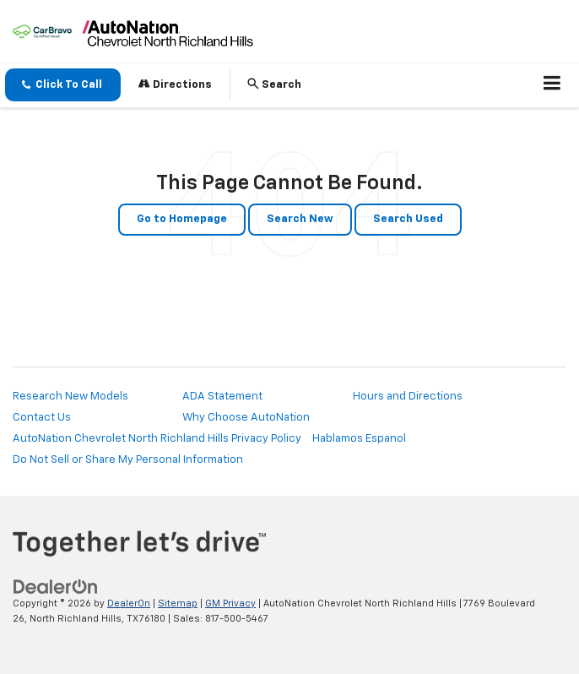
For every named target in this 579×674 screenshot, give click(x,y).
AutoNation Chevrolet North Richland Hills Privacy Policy (157, 438)
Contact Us (42, 417)
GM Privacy (230, 603)
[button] (63, 84)
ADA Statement (222, 396)
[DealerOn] (56, 586)
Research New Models (70, 396)
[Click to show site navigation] (552, 85)
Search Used (408, 219)
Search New (300, 219)
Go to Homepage (182, 219)
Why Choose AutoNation (246, 417)
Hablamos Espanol (359, 438)
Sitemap (178, 603)
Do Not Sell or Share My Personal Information (128, 459)
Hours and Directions (408, 396)
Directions (175, 84)
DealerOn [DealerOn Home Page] (128, 603)
